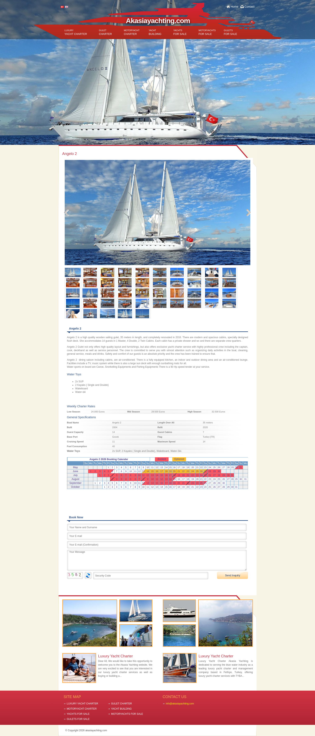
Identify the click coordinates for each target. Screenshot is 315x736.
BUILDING (155, 32)
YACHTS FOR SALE (78, 713)
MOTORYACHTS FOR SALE (127, 713)
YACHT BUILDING (121, 708)
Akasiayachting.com (158, 21)
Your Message (157, 560)
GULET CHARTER (121, 703)
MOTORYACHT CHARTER (82, 708)
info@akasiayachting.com (180, 703)
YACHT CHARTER (76, 32)
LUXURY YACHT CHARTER (82, 703)
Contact (249, 6)
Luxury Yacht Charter (115, 656)
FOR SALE (179, 32)
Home (234, 6)
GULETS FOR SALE (78, 719)
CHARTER (105, 32)
